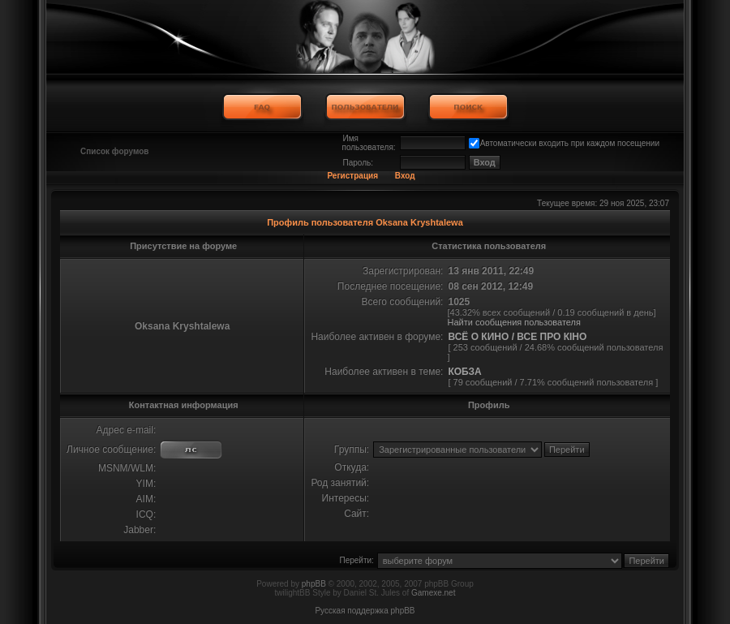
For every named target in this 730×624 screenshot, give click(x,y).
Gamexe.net (433, 592)
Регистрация (352, 175)
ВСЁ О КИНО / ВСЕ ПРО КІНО (517, 336)
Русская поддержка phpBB (364, 610)
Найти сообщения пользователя (514, 322)
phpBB (314, 583)
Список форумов (114, 151)
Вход (405, 175)
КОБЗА (464, 371)
